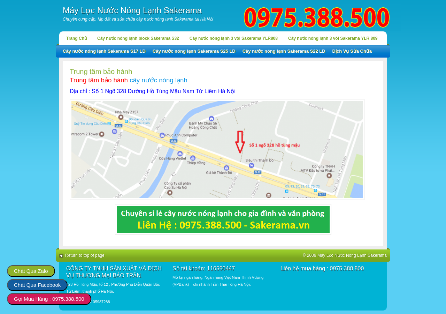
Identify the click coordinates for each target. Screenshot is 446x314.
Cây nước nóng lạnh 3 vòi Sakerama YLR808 (234, 38)
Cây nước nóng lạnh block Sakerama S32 (138, 38)
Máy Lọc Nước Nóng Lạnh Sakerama (132, 10)
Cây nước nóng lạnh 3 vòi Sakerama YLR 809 (333, 38)
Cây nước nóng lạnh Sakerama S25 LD (194, 51)
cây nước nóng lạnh (158, 80)
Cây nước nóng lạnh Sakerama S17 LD (104, 51)
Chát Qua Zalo (31, 271)
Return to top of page (85, 255)
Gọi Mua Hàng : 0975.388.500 (49, 299)
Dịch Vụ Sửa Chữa (352, 51)
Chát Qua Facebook (37, 285)
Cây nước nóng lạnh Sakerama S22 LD (284, 51)
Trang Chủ (76, 38)
